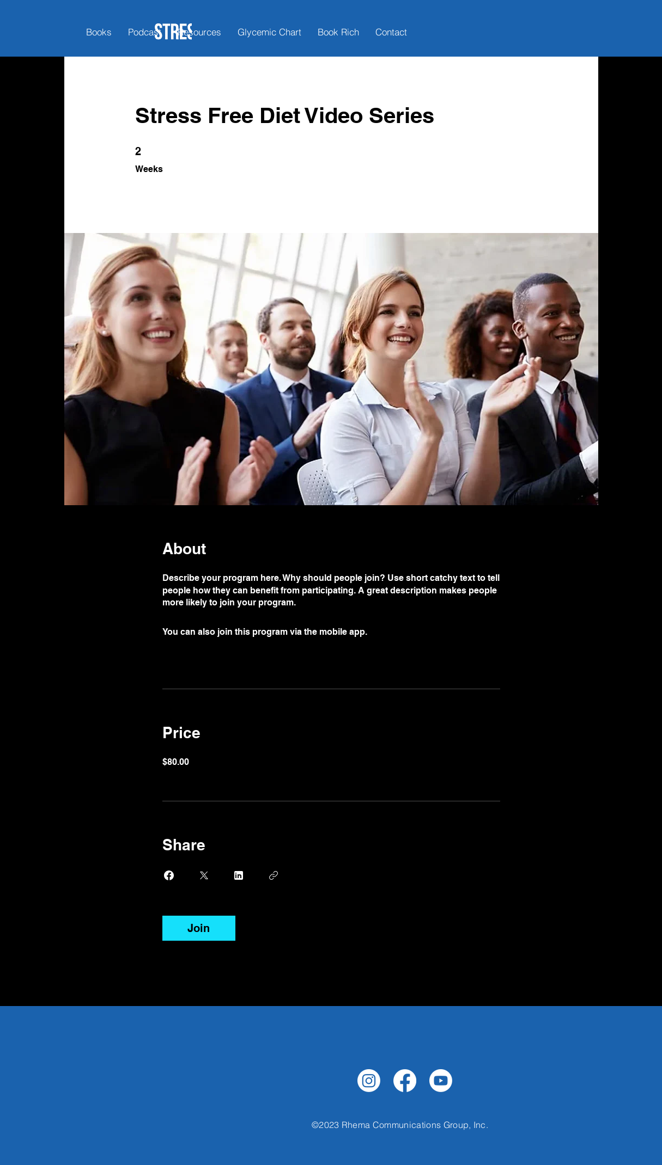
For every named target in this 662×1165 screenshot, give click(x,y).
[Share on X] (203, 875)
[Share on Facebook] (168, 875)
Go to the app (397, 632)
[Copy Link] (273, 875)
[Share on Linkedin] (238, 875)
